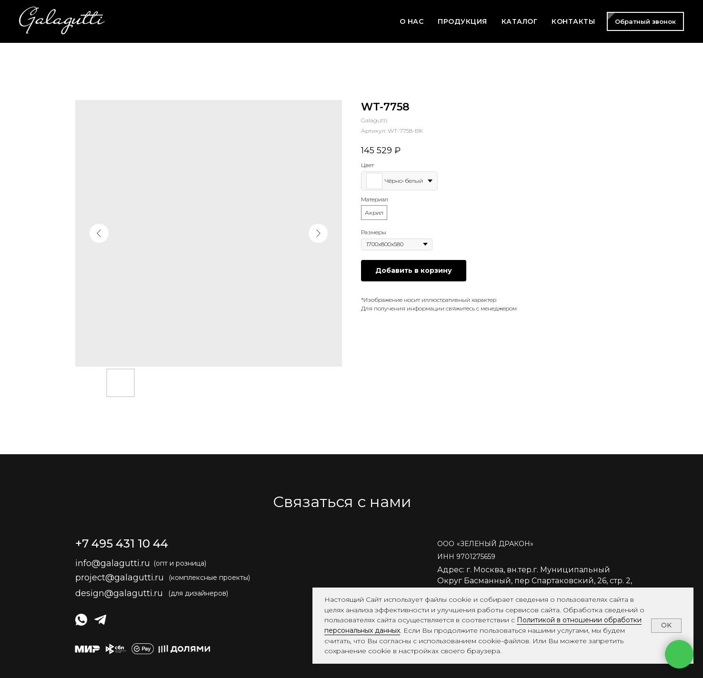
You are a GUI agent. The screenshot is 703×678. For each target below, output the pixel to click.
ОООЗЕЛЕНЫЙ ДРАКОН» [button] (485, 543)
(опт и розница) (179, 563)
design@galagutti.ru (119, 593)
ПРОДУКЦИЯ (462, 21)
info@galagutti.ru (112, 563)
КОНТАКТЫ (573, 21)
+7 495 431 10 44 (121, 543)
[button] (645, 21)
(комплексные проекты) (209, 577)
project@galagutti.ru (119, 577)
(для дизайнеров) (198, 593)
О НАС (412, 21)
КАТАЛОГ (520, 21)
